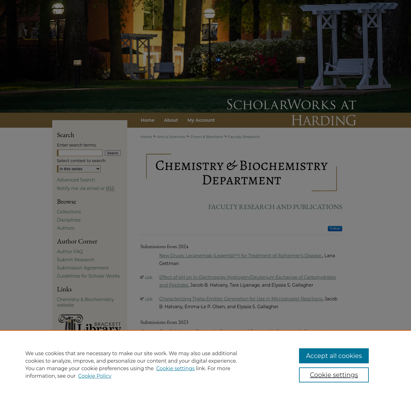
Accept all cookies (334, 356)
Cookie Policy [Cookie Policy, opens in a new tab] (94, 376)
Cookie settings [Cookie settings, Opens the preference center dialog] (334, 375)
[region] (205, 364)
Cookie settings (175, 368)
